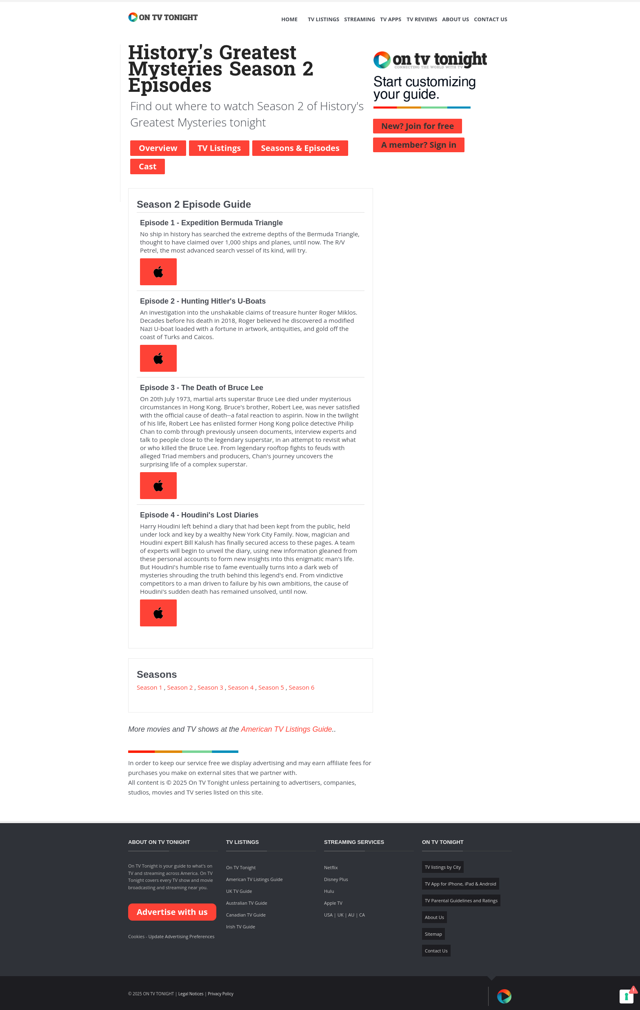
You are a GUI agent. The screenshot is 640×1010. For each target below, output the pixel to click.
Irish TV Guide (240, 926)
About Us (455, 19)
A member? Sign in (418, 144)
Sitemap (433, 934)
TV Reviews (422, 19)
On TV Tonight (241, 867)
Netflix (331, 867)
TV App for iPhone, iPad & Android (460, 884)
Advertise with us (172, 911)
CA (362, 915)
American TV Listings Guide (286, 729)
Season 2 (180, 687)
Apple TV (333, 903)
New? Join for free (417, 125)
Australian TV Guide (246, 903)
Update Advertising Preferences (181, 936)
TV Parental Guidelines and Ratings (461, 900)
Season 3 (210, 687)
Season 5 (271, 687)
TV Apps (390, 19)
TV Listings (323, 19)
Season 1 (149, 687)
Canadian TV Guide (246, 915)
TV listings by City (443, 867)
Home (289, 19)
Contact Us (490, 19)
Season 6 (302, 687)
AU (351, 915)
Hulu (329, 891)
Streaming (359, 19)
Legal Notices (191, 994)
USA (328, 915)
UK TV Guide (239, 891)
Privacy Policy (220, 994)
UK (341, 915)
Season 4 (241, 687)
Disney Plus (336, 879)
